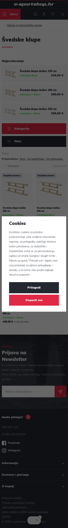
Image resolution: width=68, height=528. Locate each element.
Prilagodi (34, 287)
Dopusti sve (34, 300)
